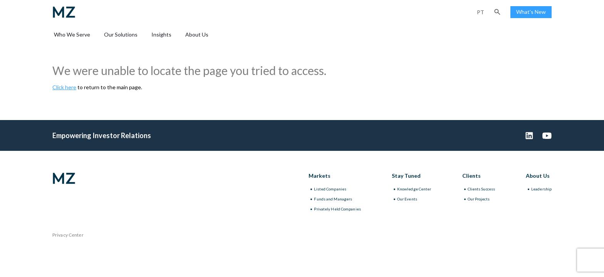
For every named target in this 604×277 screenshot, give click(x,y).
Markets (320, 175)
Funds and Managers (333, 199)
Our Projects (479, 199)
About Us (196, 34)
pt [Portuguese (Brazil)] (480, 12)
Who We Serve (72, 34)
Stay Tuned (406, 175)
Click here (64, 87)
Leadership (541, 189)
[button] (497, 12)
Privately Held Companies (337, 209)
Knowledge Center (414, 189)
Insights (161, 34)
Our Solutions (121, 34)
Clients (471, 175)
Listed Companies (330, 189)
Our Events (407, 199)
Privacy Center (68, 235)
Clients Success (481, 189)
